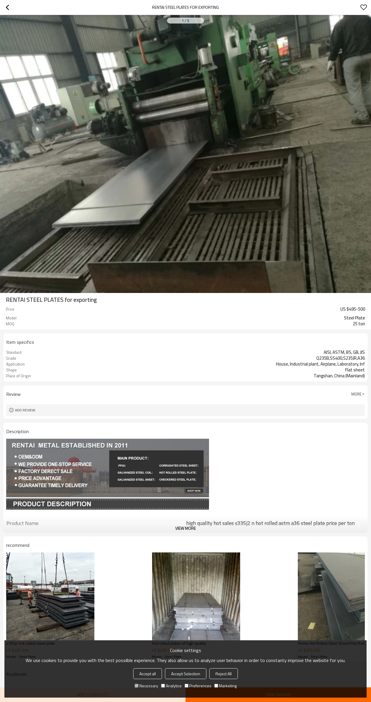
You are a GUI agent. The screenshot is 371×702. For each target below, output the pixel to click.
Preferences (198, 686)
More (356, 394)
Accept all (147, 674)
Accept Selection (185, 674)
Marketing (225, 686)
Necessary (146, 686)
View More (185, 528)
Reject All (223, 674)
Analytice (171, 686)
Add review (25, 410)
